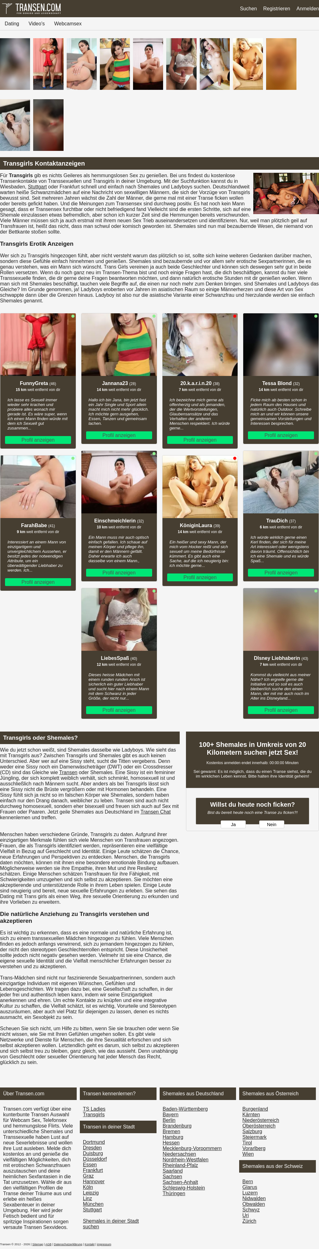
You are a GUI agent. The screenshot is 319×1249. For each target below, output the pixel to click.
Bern (247, 1181)
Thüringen (174, 1193)
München (93, 1204)
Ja (233, 824)
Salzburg (252, 1131)
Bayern (171, 1114)
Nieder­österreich (260, 1120)
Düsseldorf (95, 1159)
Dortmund (94, 1142)
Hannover (94, 1181)
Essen (90, 1164)
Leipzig (91, 1192)
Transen (68, 772)
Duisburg (93, 1153)
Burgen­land (255, 1109)
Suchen (248, 8)
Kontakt (90, 1244)
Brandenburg (177, 1125)
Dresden (92, 1147)
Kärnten (251, 1114)
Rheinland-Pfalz (180, 1165)
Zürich (249, 1221)
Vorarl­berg (253, 1148)
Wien (248, 1154)
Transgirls (94, 1114)
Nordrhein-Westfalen (185, 1159)
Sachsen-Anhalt (180, 1182)
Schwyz (251, 1209)
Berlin (169, 1120)
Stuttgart (37, 186)
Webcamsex (68, 23)
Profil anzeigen (37, 440)
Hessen (171, 1142)
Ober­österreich (258, 1125)
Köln (88, 1187)
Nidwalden (254, 1198)
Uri (245, 1215)
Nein (271, 824)
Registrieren (276, 8)
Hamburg (173, 1137)
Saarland (173, 1171)
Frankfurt (93, 1170)
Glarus (249, 1187)
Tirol (247, 1142)
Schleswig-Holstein (184, 1187)
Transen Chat (156, 812)
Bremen (171, 1131)
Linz (87, 1198)
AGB (48, 1244)
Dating (12, 23)
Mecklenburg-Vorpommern (192, 1148)
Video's (36, 23)
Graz (88, 1176)
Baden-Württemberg (185, 1109)
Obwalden (253, 1204)
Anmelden (307, 8)
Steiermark (254, 1137)
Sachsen (172, 1176)
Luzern (250, 1192)
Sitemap (37, 1244)
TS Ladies (94, 1109)
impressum (104, 1244)
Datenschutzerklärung (68, 1244)
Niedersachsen (179, 1154)
